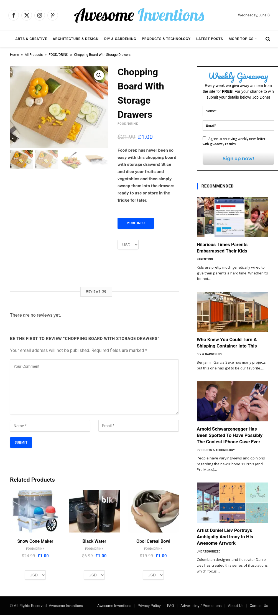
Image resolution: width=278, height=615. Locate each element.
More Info (135, 223)
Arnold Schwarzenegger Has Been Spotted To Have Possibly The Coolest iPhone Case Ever (229, 435)
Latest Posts (209, 39)
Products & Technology (166, 39)
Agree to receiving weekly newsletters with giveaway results (235, 141)
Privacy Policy (149, 606)
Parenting (205, 259)
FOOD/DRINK (58, 55)
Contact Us (259, 606)
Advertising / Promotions (201, 606)
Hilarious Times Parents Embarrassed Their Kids (222, 248)
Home (14, 55)
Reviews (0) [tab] (96, 291)
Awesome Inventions (114, 606)
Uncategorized (209, 551)
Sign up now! (238, 158)
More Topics (241, 39)
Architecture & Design (75, 39)
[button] (99, 75)
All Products (34, 55)
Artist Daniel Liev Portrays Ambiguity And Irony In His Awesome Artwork (225, 537)
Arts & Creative (31, 39)
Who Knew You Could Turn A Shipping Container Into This (227, 343)
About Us (235, 606)
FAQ (170, 606)
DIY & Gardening (120, 39)
